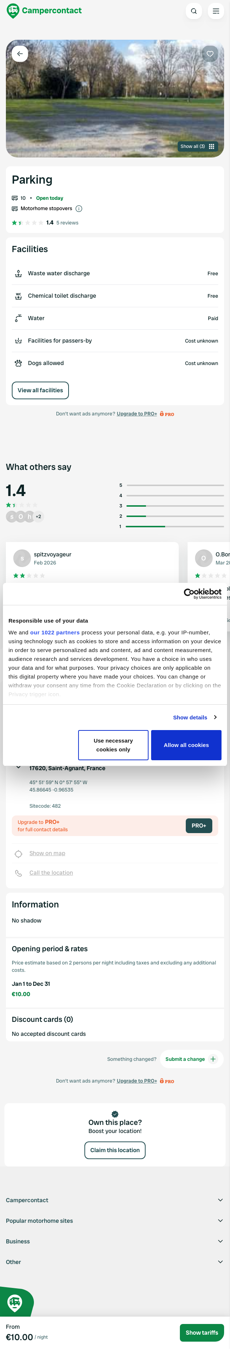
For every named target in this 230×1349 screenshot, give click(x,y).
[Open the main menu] (216, 11)
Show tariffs (202, 1332)
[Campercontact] (44, 11)
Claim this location (115, 1150)
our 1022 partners (55, 632)
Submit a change (191, 1059)
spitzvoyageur (53, 554)
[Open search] (194, 11)
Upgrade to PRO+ (137, 413)
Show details (190, 717)
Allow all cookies (186, 745)
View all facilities (40, 390)
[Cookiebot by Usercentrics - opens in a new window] (189, 593)
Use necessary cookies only (113, 745)
